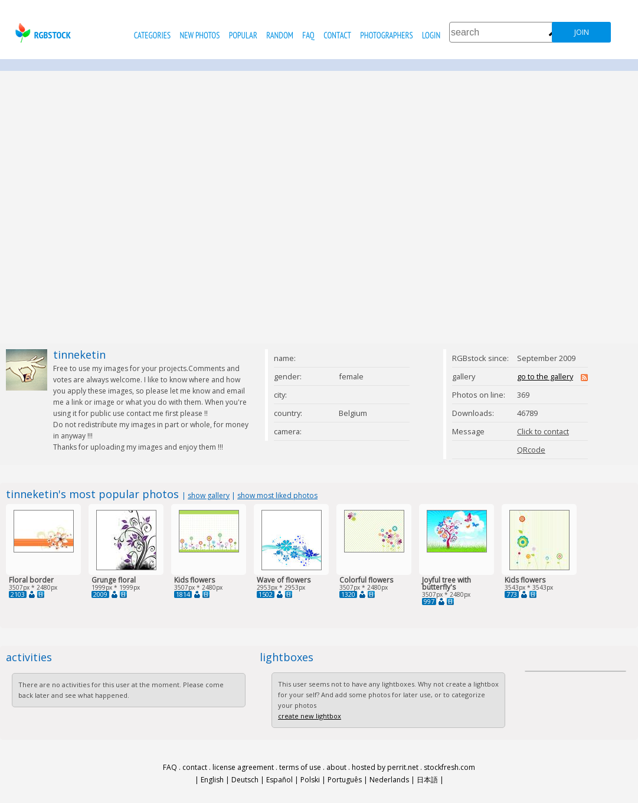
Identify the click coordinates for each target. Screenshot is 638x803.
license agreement (243, 767)
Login (431, 35)
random (279, 35)
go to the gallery (545, 376)
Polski (310, 780)
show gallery (209, 495)
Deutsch (245, 780)
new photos (200, 35)
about (336, 767)
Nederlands (389, 780)
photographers (386, 35)
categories (152, 35)
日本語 (427, 780)
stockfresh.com (449, 767)
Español (279, 780)
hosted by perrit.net (385, 767)
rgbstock (41, 33)
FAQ (308, 35)
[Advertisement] (123, 207)
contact (337, 35)
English (212, 780)
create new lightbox (309, 715)
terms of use (300, 767)
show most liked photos (277, 495)
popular (243, 35)
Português (345, 780)
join (581, 32)
